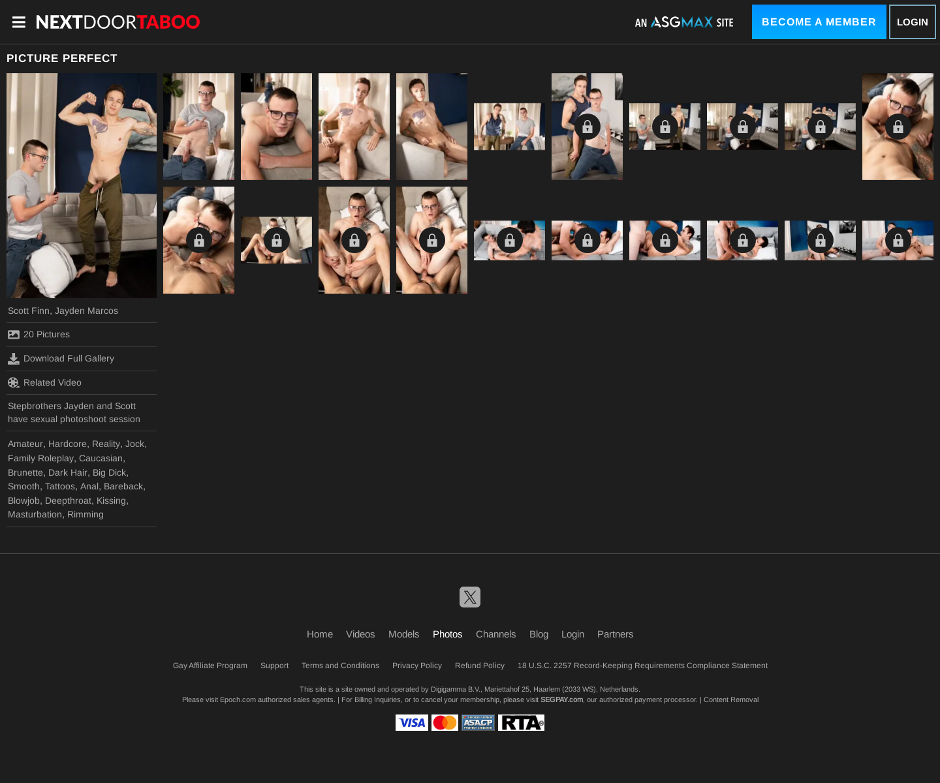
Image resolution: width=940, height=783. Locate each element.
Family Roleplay (41, 458)
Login (912, 21)
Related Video (45, 382)
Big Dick (109, 472)
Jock (134, 443)
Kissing (111, 500)
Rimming (85, 514)
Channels (496, 633)
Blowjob (24, 500)
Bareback (123, 486)
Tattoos (60, 486)
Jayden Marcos (86, 310)
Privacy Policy (417, 665)
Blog (538, 633)
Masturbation (35, 514)
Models (404, 633)
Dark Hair (67, 472)
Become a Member (819, 21)
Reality (106, 443)
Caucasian (101, 458)
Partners (615, 633)
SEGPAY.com (561, 699)
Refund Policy (480, 665)
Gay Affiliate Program (210, 665)
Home (320, 633)
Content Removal (731, 699)
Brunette (25, 472)
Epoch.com (238, 699)
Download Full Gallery (61, 359)
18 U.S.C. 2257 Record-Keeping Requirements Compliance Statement (643, 665)
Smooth (24, 486)
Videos (360, 633)
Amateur (25, 443)
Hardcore (67, 443)
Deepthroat (68, 500)
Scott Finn (29, 310)
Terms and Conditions (340, 665)
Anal (89, 486)
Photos (448, 633)
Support (274, 665)
